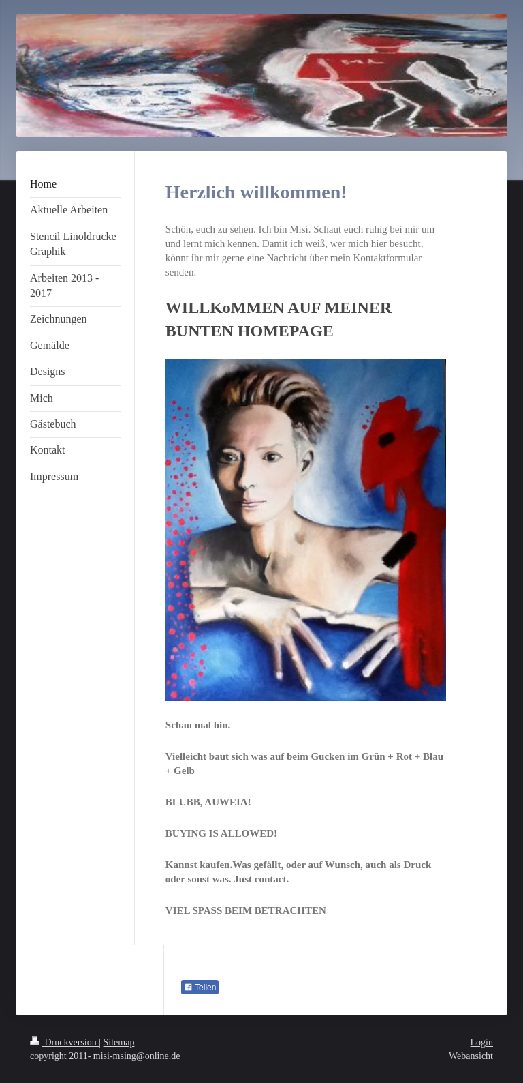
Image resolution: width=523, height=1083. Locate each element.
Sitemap (119, 1042)
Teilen (200, 987)
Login (482, 1042)
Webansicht (471, 1056)
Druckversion (64, 1042)
